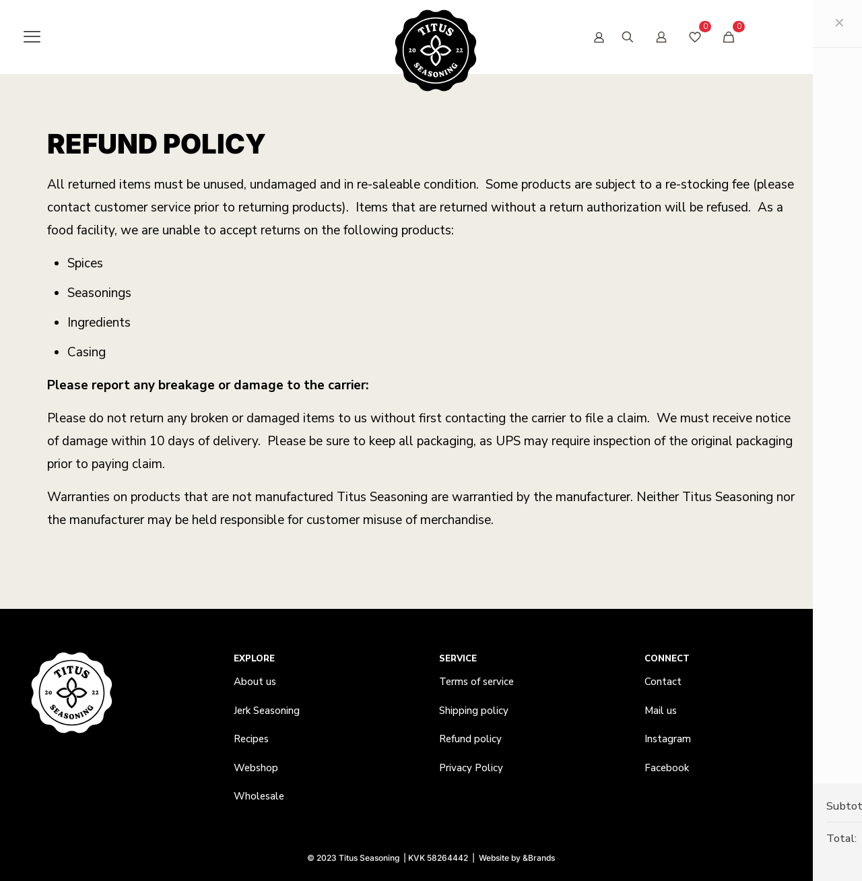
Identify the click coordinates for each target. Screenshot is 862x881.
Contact (663, 681)
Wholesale (259, 796)
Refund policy (470, 739)
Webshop (256, 768)
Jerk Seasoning (267, 710)
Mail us (660, 710)
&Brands (539, 858)
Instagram (667, 739)
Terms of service (476, 681)
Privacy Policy (471, 768)
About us (255, 681)
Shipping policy (473, 710)
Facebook (666, 768)
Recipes (251, 739)
